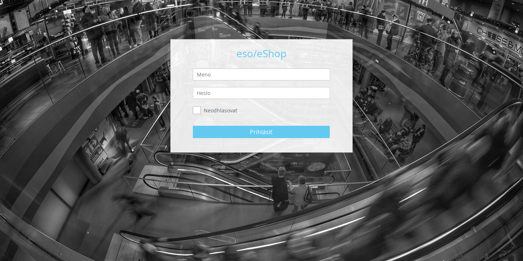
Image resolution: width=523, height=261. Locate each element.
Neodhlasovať (220, 110)
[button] (261, 132)
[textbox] (261, 74)
